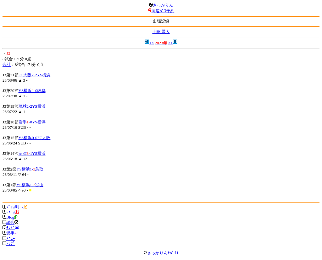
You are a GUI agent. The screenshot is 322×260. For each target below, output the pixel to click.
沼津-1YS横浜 (32, 153)
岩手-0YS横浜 (32, 122)
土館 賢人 (160, 31)
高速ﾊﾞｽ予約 (163, 10)
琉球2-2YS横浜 (32, 106)
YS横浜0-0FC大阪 (35, 137)
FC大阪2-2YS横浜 (35, 75)
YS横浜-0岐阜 (32, 90)
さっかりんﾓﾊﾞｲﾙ (161, 253)
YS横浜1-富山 (29, 184)
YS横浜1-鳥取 (29, 169)
